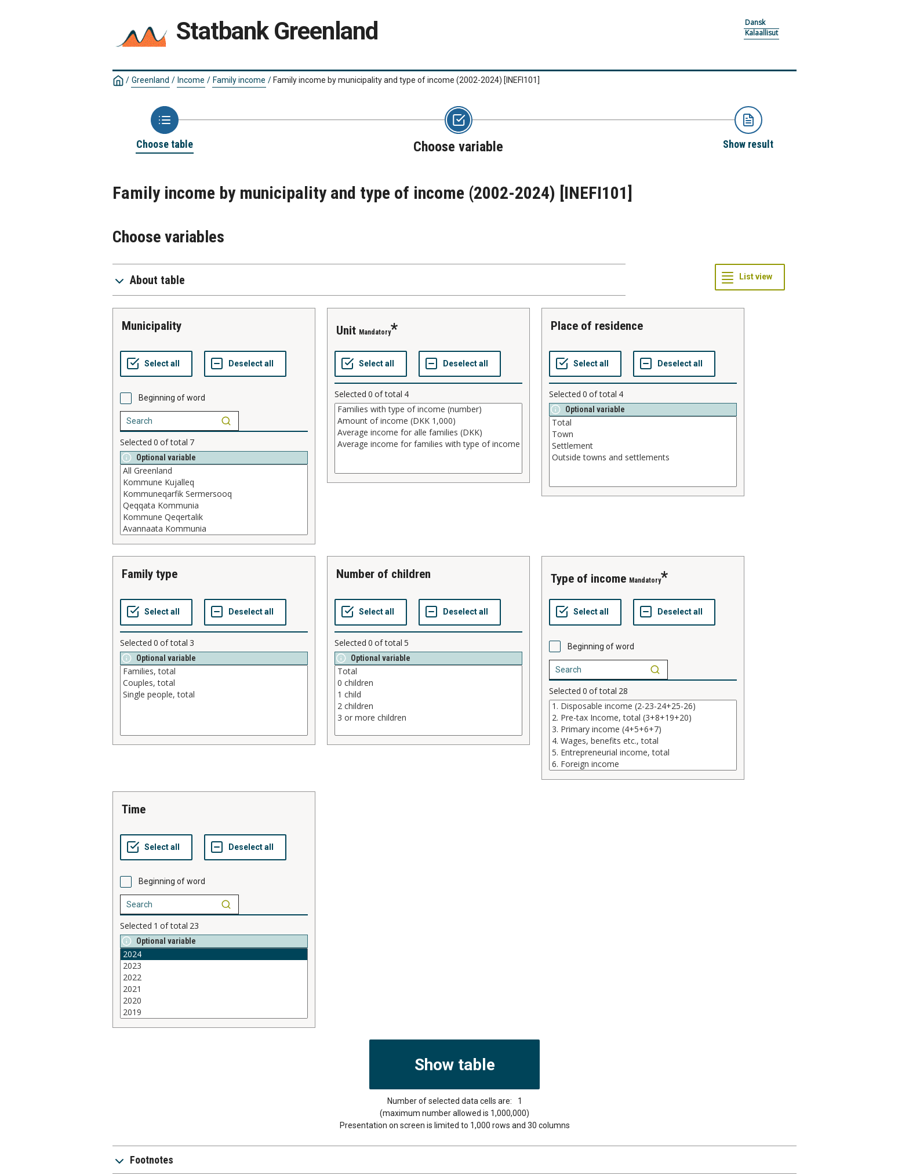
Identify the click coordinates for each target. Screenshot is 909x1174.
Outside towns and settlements (643, 457)
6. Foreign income (643, 764)
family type (149, 574)
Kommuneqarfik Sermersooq (214, 494)
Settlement (643, 446)
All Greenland (214, 471)
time (134, 809)
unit (346, 330)
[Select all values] (156, 364)
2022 (214, 977)
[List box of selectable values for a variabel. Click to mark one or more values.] (214, 499)
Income (191, 80)
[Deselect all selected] (245, 364)
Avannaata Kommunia (214, 529)
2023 (214, 966)
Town (643, 434)
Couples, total (214, 683)
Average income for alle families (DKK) (428, 432)
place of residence (597, 326)
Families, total (214, 671)
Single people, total (214, 694)
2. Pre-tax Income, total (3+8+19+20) (643, 718)
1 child (428, 694)
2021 (214, 989)
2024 (214, 954)
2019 (214, 1012)
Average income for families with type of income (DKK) (428, 444)
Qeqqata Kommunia (214, 505)
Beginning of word (172, 397)
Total (643, 422)
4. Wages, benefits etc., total (643, 741)
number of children (383, 574)
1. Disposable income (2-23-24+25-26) (643, 706)
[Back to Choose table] (165, 128)
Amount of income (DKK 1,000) (428, 421)
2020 (214, 1000)
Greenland (150, 80)
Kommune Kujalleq (214, 482)
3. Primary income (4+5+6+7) (643, 729)
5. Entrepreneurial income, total (643, 752)
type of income (588, 579)
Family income (239, 80)
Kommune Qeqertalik (214, 517)
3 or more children (428, 718)
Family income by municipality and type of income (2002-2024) (406, 80)
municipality (151, 326)
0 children (428, 683)
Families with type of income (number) (428, 409)
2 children (428, 706)
